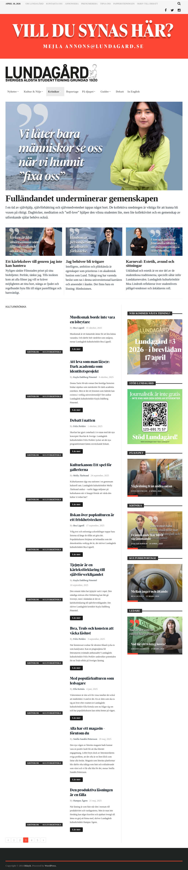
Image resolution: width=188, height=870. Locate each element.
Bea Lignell (78, 328)
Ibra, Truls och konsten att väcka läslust (92, 631)
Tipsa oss (105, 3)
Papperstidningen (124, 3)
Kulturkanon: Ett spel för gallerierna (91, 467)
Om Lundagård (35, 3)
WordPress (50, 865)
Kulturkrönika (52, 352)
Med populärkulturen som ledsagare (92, 681)
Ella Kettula (78, 689)
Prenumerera (89, 3)
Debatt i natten (82, 420)
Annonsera (72, 3)
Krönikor (33, 352)
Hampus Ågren (80, 800)
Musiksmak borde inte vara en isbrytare (92, 319)
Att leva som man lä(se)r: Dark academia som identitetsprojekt (89, 366)
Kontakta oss (54, 3)
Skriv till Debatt (147, 3)
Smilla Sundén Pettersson (85, 739)
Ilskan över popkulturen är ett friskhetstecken (92, 517)
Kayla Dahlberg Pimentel (85, 377)
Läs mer (76, 349)
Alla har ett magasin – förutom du (87, 731)
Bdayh (27, 865)
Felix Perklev (79, 426)
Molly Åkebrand (81, 475)
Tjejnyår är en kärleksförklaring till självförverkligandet (87, 569)
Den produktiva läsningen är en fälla (91, 792)
